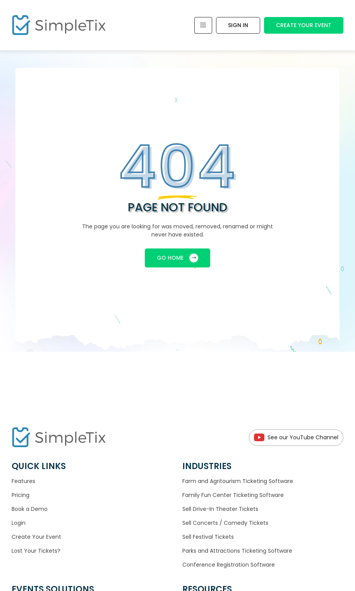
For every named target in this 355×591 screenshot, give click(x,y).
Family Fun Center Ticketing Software (233, 495)
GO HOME (177, 258)
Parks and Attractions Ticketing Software (237, 551)
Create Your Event (303, 25)
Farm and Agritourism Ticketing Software (237, 481)
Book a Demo (30, 509)
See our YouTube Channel (296, 437)
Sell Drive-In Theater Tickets (220, 509)
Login (19, 523)
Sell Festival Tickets (208, 537)
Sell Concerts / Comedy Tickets (225, 523)
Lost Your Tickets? (36, 551)
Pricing (20, 495)
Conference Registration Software (228, 565)
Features (23, 481)
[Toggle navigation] (203, 25)
